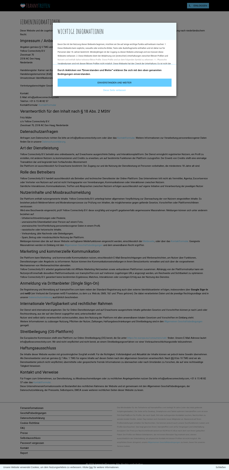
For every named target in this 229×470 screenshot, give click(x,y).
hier (91, 467)
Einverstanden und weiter (114, 82)
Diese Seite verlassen (114, 90)
